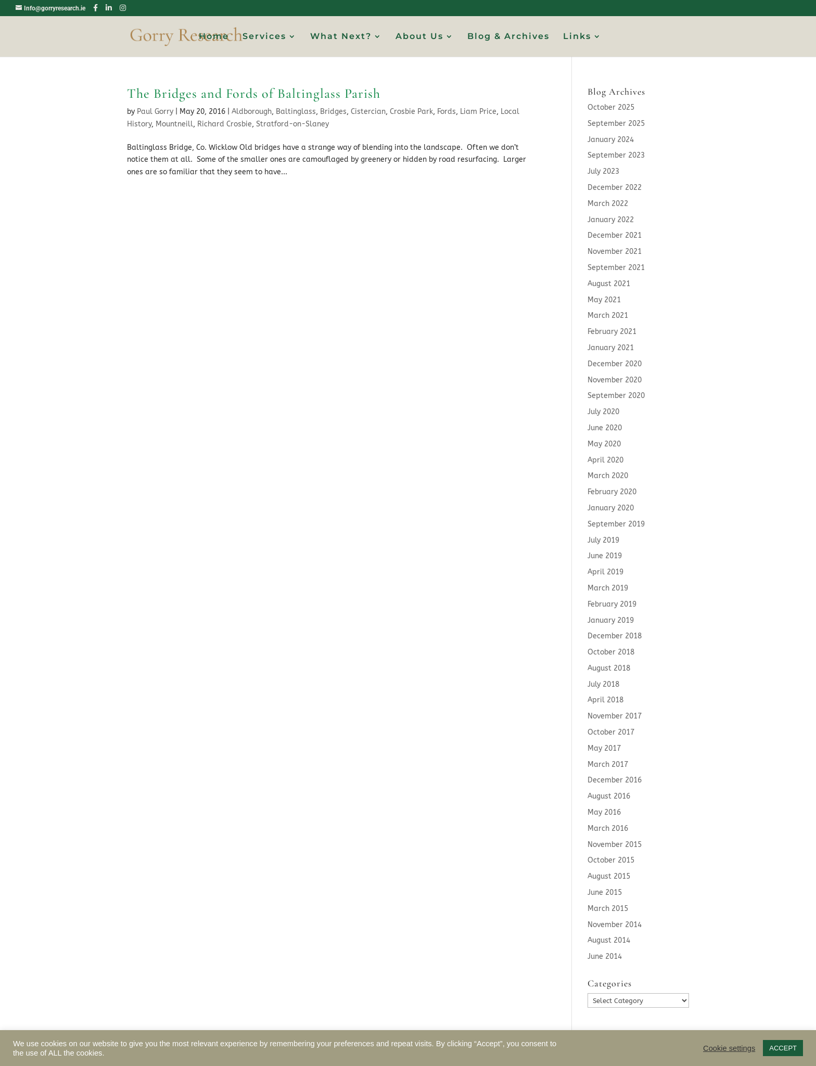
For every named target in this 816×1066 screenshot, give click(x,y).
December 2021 (615, 235)
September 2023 (616, 155)
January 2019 (611, 620)
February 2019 (612, 604)
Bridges (333, 111)
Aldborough (252, 111)
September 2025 (616, 123)
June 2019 (605, 555)
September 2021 (616, 267)
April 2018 (605, 700)
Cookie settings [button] (729, 1048)
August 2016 (609, 796)
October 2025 (611, 107)
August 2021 (609, 283)
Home (214, 37)
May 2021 (604, 300)
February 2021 (612, 331)
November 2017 (615, 716)
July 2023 (603, 171)
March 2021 (608, 315)
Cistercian (368, 111)
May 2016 (604, 812)
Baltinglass (296, 111)
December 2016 (615, 780)
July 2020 (603, 411)
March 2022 (608, 203)
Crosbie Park (411, 111)
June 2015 (605, 892)
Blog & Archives (508, 37)
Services (264, 37)
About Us (419, 37)
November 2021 (615, 251)
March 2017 (608, 764)
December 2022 (615, 187)
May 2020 (604, 444)
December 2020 (615, 363)
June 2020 (605, 427)
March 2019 (608, 588)
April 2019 (605, 572)
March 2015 (608, 908)
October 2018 (611, 652)
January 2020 (611, 508)
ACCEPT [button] (783, 1048)
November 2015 (615, 844)
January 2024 (611, 139)
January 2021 (611, 347)
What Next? (341, 37)
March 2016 (608, 828)
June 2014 (605, 956)
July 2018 (603, 684)
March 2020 (608, 475)
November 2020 (615, 380)
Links (577, 37)
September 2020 (616, 395)
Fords (446, 111)
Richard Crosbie (224, 124)
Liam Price (478, 111)
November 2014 (615, 924)
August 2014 (609, 940)
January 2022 (611, 219)
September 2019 (616, 524)
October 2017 (611, 732)
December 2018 (615, 636)
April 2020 (605, 460)
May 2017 (604, 748)
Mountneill (174, 124)
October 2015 (611, 860)
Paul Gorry (155, 111)
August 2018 (609, 668)
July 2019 (603, 540)
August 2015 (609, 876)
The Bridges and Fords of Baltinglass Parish (253, 93)
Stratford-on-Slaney (292, 124)
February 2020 (612, 491)
